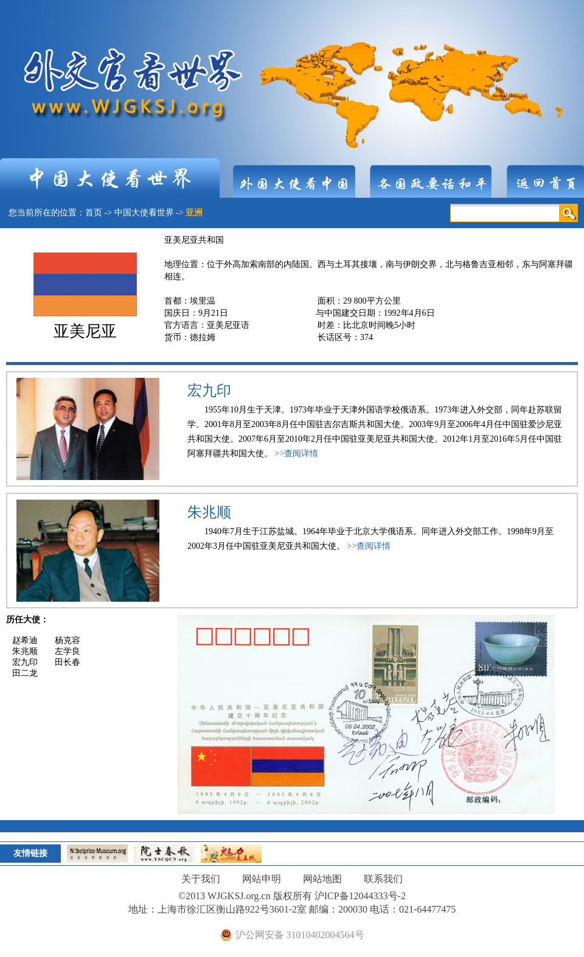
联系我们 (383, 879)
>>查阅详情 (297, 453)
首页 (93, 212)
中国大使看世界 (144, 212)
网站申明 (261, 879)
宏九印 (209, 390)
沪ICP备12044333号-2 (360, 896)
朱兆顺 (209, 512)
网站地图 (322, 879)
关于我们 (200, 879)
